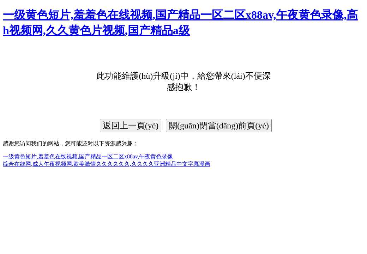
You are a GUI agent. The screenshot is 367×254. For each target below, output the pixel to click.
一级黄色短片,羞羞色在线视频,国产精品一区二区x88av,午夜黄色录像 (88, 156)
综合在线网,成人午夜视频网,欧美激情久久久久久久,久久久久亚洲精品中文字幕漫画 (106, 164)
